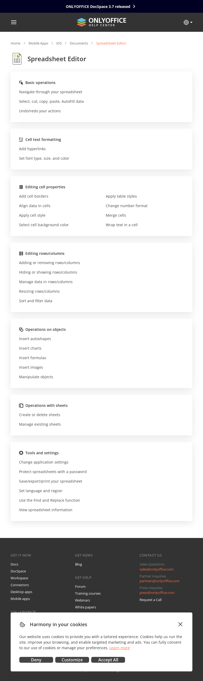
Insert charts (30, 348)
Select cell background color (44, 224)
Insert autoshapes (35, 338)
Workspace (19, 578)
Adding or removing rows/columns (49, 262)
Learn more (119, 647)
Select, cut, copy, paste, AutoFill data (51, 101)
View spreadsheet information (45, 509)
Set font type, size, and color (44, 158)
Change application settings (43, 462)
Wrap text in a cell (122, 224)
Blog (78, 564)
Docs (14, 564)
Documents (79, 43)
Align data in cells (34, 205)
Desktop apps (21, 591)
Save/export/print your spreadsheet (50, 481)
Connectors (20, 584)
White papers (85, 607)
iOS (59, 43)
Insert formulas (32, 357)
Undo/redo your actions (40, 110)
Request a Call (151, 599)
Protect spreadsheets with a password (53, 471)
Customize (72, 660)
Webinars (82, 600)
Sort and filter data (35, 300)
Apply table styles (121, 196)
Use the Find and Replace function (49, 500)
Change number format (126, 205)
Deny (36, 660)
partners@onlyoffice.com (159, 580)
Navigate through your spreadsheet (50, 91)
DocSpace (18, 571)
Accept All (108, 660)
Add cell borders (33, 196)
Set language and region (40, 490)
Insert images (31, 367)
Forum (80, 586)
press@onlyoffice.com (157, 592)
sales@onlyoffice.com (157, 569)
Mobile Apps (38, 43)
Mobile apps (20, 598)
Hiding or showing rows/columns (48, 272)
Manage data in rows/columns (46, 281)
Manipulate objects (36, 376)
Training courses (88, 593)
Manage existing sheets (40, 424)
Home (15, 43)
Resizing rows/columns (39, 291)
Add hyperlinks (32, 148)
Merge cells (116, 215)
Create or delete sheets (39, 414)
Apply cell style (32, 215)
